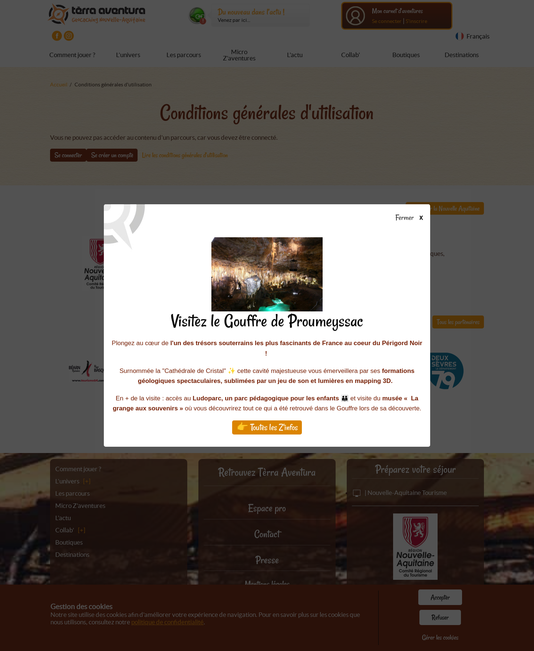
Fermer (412, 218)
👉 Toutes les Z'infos (267, 427)
